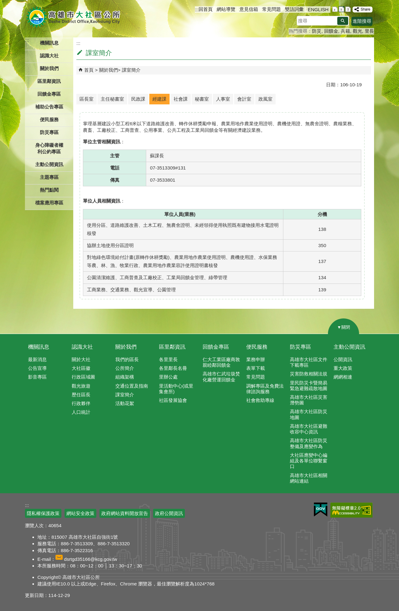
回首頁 (206, 9)
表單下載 (255, 368)
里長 (369, 31)
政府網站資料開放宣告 (124, 513)
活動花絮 (124, 403)
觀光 (357, 31)
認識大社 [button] (49, 55)
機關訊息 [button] (49, 42)
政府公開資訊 (169, 513)
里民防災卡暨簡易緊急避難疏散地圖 (308, 385)
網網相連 (343, 376)
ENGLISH (318, 9)
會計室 (244, 99)
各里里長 (168, 359)
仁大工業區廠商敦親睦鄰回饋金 (221, 362)
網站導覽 (226, 9)
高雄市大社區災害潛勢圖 (308, 399)
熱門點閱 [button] (49, 190)
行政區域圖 (83, 376)
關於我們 (108, 70)
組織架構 (124, 376)
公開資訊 (343, 359)
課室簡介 (131, 70)
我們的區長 (127, 359)
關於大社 (81, 359)
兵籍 (345, 31)
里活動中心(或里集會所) (176, 388)
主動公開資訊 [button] (49, 164)
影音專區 (37, 376)
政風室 (265, 99)
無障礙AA (351, 510)
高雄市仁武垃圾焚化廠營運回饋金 (221, 376)
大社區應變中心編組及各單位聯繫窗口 (308, 460)
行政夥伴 (81, 403)
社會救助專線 (260, 400)
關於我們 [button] (49, 68)
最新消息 (37, 359)
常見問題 (271, 9)
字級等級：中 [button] (341, 9)
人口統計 (81, 412)
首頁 (89, 70)
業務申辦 (255, 359)
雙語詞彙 (294, 9)
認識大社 (82, 347)
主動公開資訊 (349, 347)
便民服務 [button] (49, 119)
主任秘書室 (112, 99)
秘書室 (202, 99)
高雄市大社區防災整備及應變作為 (308, 443)
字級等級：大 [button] (348, 9)
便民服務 (256, 347)
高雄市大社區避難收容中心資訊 (308, 428)
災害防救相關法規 (308, 373)
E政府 (320, 510)
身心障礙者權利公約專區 (49, 148)
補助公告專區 (49, 106)
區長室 (86, 99)
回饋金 (331, 31)
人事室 (223, 99)
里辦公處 (168, 376)
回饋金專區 (49, 94)
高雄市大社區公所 (74, 17)
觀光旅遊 (81, 386)
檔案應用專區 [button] (49, 202)
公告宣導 (37, 368)
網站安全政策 (80, 513)
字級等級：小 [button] (335, 9)
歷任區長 (81, 394)
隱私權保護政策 (43, 513)
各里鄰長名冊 (173, 368)
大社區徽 (81, 368)
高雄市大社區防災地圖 (308, 414)
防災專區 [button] (49, 132)
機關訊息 (38, 347)
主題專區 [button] (49, 177)
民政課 (138, 99)
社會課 (181, 99)
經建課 (159, 99)
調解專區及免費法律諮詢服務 (265, 388)
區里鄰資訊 (172, 347)
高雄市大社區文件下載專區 (308, 362)
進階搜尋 (362, 21)
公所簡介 (124, 368)
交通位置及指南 (131, 386)
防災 (316, 31)
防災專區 (300, 347)
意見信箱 (248, 9)
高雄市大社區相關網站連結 (308, 478)
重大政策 (343, 368)
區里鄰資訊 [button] (49, 81)
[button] (342, 21)
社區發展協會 (173, 400)
